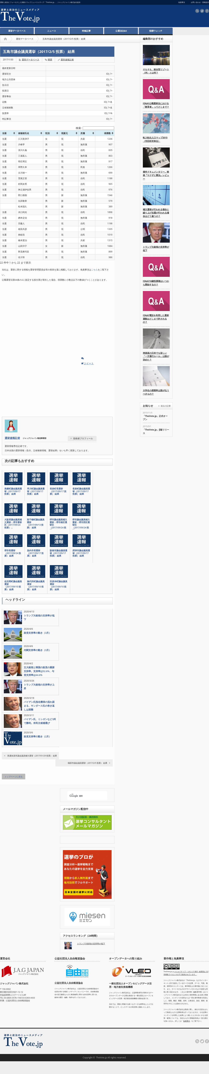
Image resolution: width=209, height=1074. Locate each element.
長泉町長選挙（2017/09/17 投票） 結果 (58, 491)
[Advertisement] (103, 36)
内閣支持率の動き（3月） (37, 650)
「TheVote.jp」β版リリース (156, 431)
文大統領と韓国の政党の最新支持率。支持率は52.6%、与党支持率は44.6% (39, 671)
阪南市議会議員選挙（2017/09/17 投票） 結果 (58, 553)
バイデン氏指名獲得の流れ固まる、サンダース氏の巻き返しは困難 (39, 705)
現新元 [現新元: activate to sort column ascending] (64, 133)
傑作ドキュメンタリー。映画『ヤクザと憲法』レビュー (156, 175)
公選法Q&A (121, 30)
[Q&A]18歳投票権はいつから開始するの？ (156, 283)
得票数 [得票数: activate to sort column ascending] (107, 133)
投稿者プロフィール (83, 438)
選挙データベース (17, 30)
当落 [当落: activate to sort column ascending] (4, 133)
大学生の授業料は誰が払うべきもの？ (156, 392)
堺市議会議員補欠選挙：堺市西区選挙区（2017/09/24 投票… (81, 524)
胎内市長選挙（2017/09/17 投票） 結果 (35, 553)
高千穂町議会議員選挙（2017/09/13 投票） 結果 (35, 523)
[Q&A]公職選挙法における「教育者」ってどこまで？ (156, 105)
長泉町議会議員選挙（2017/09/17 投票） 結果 (81, 491)
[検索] (84, 795)
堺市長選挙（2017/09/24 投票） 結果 (12, 553)
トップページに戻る (14, 776)
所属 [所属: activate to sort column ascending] (83, 133)
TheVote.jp (101, 1057)
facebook (207, 11)
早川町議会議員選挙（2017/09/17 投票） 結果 (36, 491)
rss (197, 11)
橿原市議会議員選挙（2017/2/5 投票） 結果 (87, 763)
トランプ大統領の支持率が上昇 (39, 686)
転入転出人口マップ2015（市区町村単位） (155, 139)
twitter (202, 11)
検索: (95, 128)
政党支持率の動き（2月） (37, 736)
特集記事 (86, 30)
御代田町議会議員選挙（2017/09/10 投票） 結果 (36, 585)
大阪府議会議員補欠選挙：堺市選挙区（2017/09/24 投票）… (13, 523)
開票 (50, 59)
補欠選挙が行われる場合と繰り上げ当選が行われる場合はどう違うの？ (156, 213)
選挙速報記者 (12, 438)
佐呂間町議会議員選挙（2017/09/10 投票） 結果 (13, 585)
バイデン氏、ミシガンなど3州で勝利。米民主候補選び (40, 721)
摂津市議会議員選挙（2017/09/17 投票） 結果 (81, 553)
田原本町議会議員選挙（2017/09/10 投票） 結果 (58, 585)
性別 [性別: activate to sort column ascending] (47, 133)
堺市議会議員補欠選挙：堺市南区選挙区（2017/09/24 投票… (58, 524)
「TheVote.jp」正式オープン (155, 418)
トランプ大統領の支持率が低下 (39, 617)
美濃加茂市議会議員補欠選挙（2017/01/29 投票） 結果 (32, 755)
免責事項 (186, 1021)
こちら (94, 269)
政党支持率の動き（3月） (37, 632)
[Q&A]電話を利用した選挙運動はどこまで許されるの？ (156, 319)
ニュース (51, 30)
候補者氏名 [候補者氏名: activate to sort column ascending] (23, 133)
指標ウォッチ (155, 30)
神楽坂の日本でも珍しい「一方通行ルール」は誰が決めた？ (156, 356)
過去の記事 (166, 406)
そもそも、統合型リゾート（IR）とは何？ (156, 71)
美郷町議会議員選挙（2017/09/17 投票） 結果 (13, 491)
